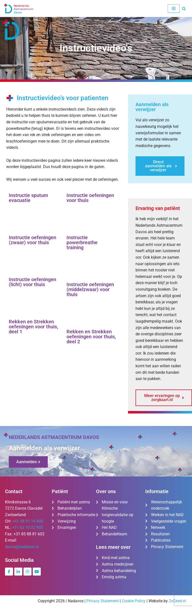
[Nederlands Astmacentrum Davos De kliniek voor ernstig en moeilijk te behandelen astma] (19, 8)
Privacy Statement (102, 601)
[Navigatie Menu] (174, 8)
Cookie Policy (134, 601)
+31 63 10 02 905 (27, 527)
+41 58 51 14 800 (27, 521)
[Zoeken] (184, 8)
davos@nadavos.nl (22, 546)
